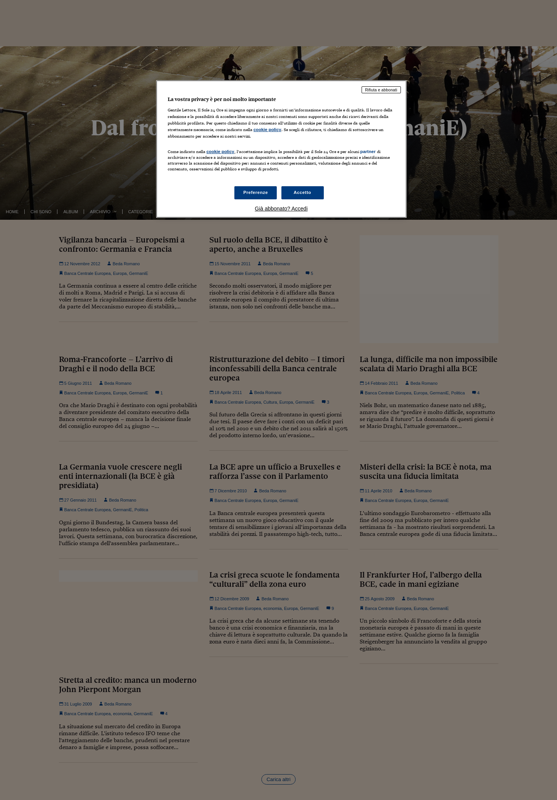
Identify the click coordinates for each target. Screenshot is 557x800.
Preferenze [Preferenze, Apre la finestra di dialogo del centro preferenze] (255, 192)
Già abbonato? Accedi (281, 208)
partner (368, 151)
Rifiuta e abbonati (381, 90)
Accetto (302, 192)
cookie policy (267, 129)
